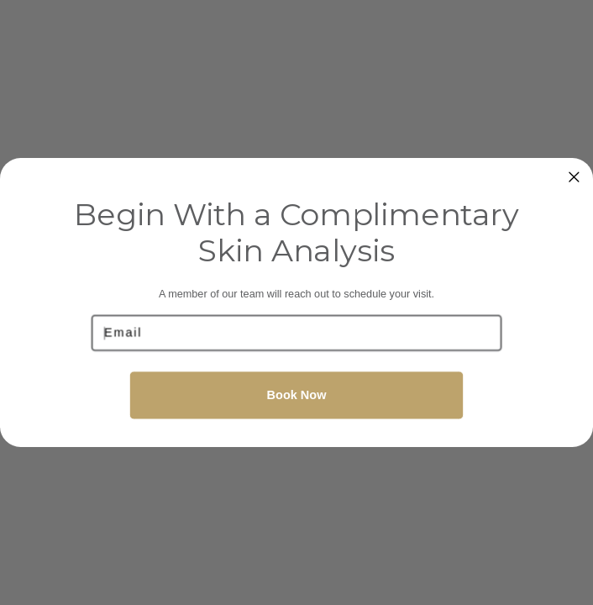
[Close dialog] (574, 177)
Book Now (297, 394)
